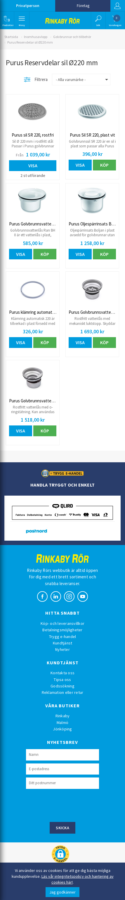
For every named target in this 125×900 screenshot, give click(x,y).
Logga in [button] (117, 6)
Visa (32, 165)
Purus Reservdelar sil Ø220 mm (30, 42)
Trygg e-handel (62, 636)
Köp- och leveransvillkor (62, 623)
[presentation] (70, 804)
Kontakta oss (62, 672)
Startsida (11, 37)
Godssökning (62, 686)
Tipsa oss (62, 679)
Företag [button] (83, 5)
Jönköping (62, 729)
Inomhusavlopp (35, 37)
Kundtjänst (62, 643)
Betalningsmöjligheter (62, 629)
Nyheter (62, 649)
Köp (104, 165)
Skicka (62, 827)
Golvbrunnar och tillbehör (72, 37)
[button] (6, 20)
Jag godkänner (62, 892)
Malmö (62, 722)
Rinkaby (62, 715)
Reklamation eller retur (63, 692)
